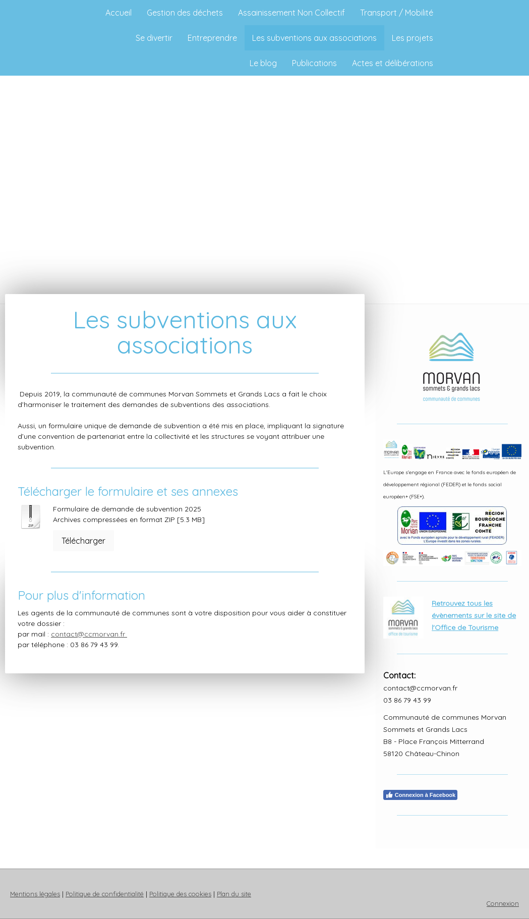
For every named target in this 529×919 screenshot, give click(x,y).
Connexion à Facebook (420, 795)
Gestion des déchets (185, 13)
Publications (314, 63)
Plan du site (234, 894)
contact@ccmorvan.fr (89, 634)
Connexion (503, 903)
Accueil (118, 13)
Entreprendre (212, 38)
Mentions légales (35, 894)
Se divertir (154, 38)
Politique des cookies (180, 894)
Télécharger (83, 541)
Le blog (263, 63)
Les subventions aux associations (314, 38)
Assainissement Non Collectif (291, 13)
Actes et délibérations (392, 63)
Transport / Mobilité (396, 13)
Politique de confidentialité (105, 894)
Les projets (412, 38)
